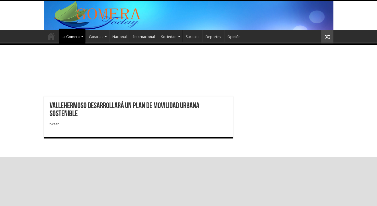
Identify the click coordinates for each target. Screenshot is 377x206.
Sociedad (169, 37)
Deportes (213, 37)
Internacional (144, 37)
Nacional (119, 37)
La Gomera (71, 37)
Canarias (96, 37)
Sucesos (192, 37)
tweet (54, 124)
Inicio (51, 36)
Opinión (234, 37)
